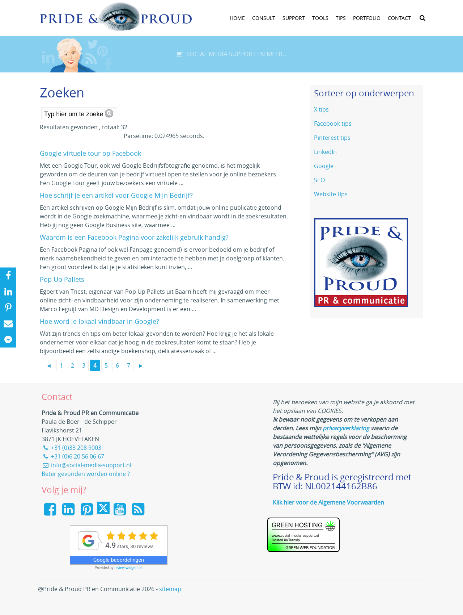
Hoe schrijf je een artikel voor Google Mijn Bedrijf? (116, 195)
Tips (341, 17)
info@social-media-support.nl (86, 465)
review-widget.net (128, 568)
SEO (319, 180)
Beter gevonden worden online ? (86, 474)
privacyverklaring (346, 428)
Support (294, 17)
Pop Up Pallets (62, 279)
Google (324, 166)
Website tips (331, 194)
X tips (321, 109)
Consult (263, 17)
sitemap (170, 589)
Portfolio (367, 17)
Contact (399, 17)
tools (320, 17)
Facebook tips (333, 123)
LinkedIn (325, 152)
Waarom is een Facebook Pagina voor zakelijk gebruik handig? (134, 237)
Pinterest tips (332, 138)
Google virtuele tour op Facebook (90, 153)
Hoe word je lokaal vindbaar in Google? (99, 321)
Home (237, 17)
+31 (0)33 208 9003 (71, 448)
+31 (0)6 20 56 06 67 (73, 456)
